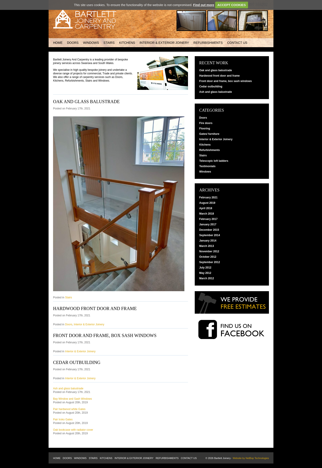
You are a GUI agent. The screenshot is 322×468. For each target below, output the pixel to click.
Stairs (109, 42)
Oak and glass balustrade (86, 101)
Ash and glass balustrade (68, 388)
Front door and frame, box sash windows (105, 335)
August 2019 (207, 202)
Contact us (237, 42)
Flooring (204, 128)
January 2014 (207, 240)
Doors (72, 42)
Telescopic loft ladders (213, 160)
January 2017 (207, 224)
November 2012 (209, 251)
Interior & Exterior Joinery (164, 42)
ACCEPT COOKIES (231, 5)
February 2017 (208, 219)
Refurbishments (208, 42)
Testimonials (207, 166)
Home (58, 42)
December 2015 (209, 229)
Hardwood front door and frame (95, 308)
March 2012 (206, 278)
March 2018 (206, 213)
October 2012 (207, 256)
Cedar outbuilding (77, 362)
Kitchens (127, 42)
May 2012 (205, 273)
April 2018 (205, 208)
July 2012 (205, 267)
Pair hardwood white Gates (69, 409)
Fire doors (205, 123)
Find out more (203, 5)
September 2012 (209, 262)
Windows (91, 42)
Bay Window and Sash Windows (72, 398)
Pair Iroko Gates (63, 419)
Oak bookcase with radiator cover (73, 429)
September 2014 (209, 235)
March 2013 (206, 246)
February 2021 (208, 197)
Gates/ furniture (209, 133)
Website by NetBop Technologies (251, 458)
